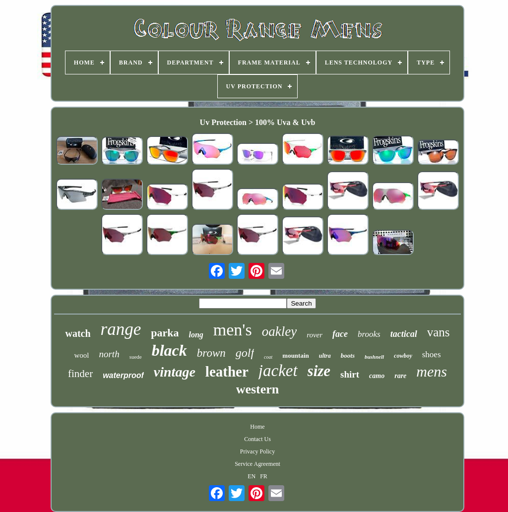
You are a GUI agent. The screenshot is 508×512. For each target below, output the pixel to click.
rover (314, 335)
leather (227, 372)
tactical (403, 334)
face (340, 334)
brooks (369, 334)
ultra (325, 355)
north (109, 354)
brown (211, 353)
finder (80, 374)
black (169, 350)
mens (431, 371)
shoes (431, 354)
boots (348, 355)
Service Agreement (257, 463)
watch (77, 333)
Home (257, 426)
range (121, 329)
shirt (349, 374)
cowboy (403, 355)
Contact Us (257, 439)
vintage (174, 372)
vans (438, 332)
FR (263, 476)
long (196, 334)
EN (251, 476)
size (319, 371)
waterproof (123, 375)
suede (135, 357)
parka (165, 332)
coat (268, 357)
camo (376, 376)
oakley (279, 331)
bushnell (374, 357)
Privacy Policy (257, 451)
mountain (295, 355)
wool (81, 355)
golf (245, 352)
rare (400, 376)
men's (232, 329)
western (257, 389)
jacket (278, 371)
